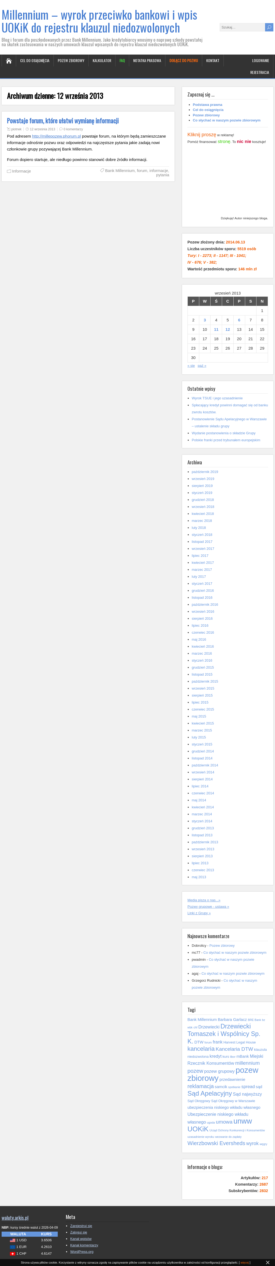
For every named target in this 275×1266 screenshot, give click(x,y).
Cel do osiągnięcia (34, 60)
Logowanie (260, 60)
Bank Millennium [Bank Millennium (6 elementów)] (202, 1019)
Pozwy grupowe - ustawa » (208, 907)
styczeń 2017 (202, 584)
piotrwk (16, 129)
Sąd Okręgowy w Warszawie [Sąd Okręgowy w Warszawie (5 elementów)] (233, 1101)
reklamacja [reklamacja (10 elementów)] (200, 1086)
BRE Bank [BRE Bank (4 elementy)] (254, 1019)
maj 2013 (199, 877)
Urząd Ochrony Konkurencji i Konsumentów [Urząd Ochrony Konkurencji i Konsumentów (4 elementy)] (237, 1130)
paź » (202, 366)
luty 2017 (199, 577)
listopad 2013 (202, 835)
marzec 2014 (202, 814)
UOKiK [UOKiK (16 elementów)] (197, 1129)
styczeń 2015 (202, 744)
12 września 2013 (42, 129)
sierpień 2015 (202, 695)
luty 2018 (199, 528)
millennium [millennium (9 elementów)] (247, 1063)
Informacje (21, 171)
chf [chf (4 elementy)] (195, 1027)
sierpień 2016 (202, 618)
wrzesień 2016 (203, 611)
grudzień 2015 (203, 667)
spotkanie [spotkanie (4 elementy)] (234, 1087)
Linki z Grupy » (199, 913)
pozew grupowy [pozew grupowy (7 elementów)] (219, 1071)
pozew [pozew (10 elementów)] (195, 1071)
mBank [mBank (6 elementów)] (242, 1056)
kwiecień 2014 (203, 807)
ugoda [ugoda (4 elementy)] (211, 1122)
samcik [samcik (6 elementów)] (221, 1087)
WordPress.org (81, 1252)
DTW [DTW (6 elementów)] (199, 1042)
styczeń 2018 (202, 535)
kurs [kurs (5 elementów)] (226, 1057)
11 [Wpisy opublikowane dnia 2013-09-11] (216, 329)
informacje (159, 170)
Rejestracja (259, 72)
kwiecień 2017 (203, 563)
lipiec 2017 (200, 556)
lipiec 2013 (200, 863)
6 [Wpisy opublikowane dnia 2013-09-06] (239, 320)
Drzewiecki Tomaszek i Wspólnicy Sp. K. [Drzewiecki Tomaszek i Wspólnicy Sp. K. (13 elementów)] (223, 1034)
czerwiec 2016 (203, 632)
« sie (191, 366)
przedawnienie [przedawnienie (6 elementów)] (232, 1079)
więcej (245, 1262)
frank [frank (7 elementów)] (217, 1041)
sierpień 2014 (202, 779)
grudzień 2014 (203, 751)
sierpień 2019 (202, 486)
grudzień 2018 (203, 500)
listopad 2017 (202, 542)
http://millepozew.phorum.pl (56, 136)
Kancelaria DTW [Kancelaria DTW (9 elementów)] (234, 1049)
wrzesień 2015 (203, 688)
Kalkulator (102, 60)
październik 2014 (205, 765)
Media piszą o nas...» (203, 900)
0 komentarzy (73, 129)
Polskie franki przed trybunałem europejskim (226, 440)
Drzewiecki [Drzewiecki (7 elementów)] (208, 1026)
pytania (162, 175)
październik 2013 (205, 842)
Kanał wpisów (81, 1239)
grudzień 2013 (203, 828)
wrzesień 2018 (203, 507)
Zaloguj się (78, 1232)
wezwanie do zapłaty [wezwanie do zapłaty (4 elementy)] (228, 1136)
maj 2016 (199, 639)
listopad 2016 (202, 598)
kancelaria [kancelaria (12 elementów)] (201, 1048)
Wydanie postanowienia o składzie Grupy (224, 433)
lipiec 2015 (200, 702)
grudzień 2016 (203, 591)
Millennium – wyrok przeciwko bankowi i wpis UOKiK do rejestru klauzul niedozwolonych (99, 21)
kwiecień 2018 (203, 514)
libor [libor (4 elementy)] (233, 1056)
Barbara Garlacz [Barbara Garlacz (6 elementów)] (232, 1019)
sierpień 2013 (202, 856)
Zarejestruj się (81, 1226)
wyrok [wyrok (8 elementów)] (252, 1143)
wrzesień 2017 (203, 549)
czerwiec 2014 (203, 793)
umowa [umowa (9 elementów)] (224, 1122)
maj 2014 (199, 800)
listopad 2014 (202, 758)
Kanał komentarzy (84, 1245)
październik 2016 (205, 604)
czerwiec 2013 (203, 870)
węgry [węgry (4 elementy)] (263, 1144)
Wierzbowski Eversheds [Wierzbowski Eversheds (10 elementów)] (216, 1143)
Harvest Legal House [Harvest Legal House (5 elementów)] (239, 1042)
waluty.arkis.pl (15, 1217)
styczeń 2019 (202, 493)
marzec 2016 (202, 653)
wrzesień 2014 (203, 772)
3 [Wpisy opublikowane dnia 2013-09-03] (205, 320)
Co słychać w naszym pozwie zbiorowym (234, 953)
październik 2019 (205, 472)
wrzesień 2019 (203, 479)
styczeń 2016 (202, 660)
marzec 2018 (202, 521)
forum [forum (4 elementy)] (208, 1042)
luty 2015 (199, 737)
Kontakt (212, 60)
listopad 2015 (202, 674)
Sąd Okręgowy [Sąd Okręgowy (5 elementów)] (198, 1101)
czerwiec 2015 (203, 709)
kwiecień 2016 (203, 646)
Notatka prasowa (147, 60)
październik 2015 (205, 681)
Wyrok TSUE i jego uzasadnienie (217, 398)
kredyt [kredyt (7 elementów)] (216, 1056)
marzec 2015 (202, 730)
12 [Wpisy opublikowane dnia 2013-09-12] (228, 329)
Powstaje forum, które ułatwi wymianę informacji (63, 120)
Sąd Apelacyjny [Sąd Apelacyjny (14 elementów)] (209, 1093)
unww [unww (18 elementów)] (242, 1121)
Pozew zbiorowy (71, 60)
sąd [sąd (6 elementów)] (259, 1087)
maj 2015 (199, 716)
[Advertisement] (227, 181)
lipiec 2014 (200, 786)
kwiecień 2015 (203, 723)
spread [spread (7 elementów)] (248, 1086)
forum (142, 170)
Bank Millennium (120, 170)
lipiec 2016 (200, 625)
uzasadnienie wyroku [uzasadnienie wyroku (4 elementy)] (200, 1136)
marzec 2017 (202, 570)
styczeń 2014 (202, 821)
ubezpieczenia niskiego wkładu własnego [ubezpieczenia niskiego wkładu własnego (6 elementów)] (223, 1107)
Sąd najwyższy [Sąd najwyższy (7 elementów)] (247, 1094)
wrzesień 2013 (203, 849)
